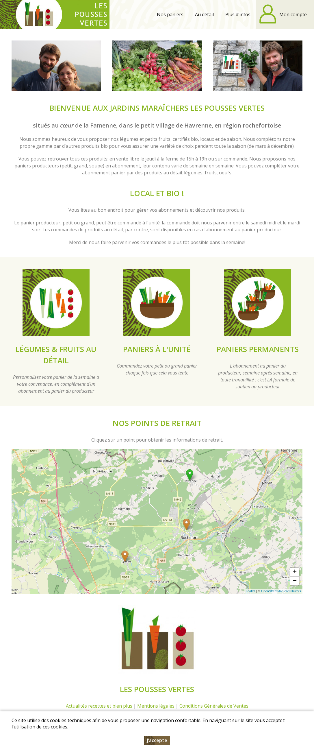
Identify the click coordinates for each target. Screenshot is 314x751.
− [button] (295, 581)
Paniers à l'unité (157, 349)
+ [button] (295, 572)
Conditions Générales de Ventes (213, 706)
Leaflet (250, 591)
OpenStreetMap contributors (281, 591)
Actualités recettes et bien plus (99, 706)
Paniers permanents (258, 349)
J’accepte (157, 740)
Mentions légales (155, 706)
